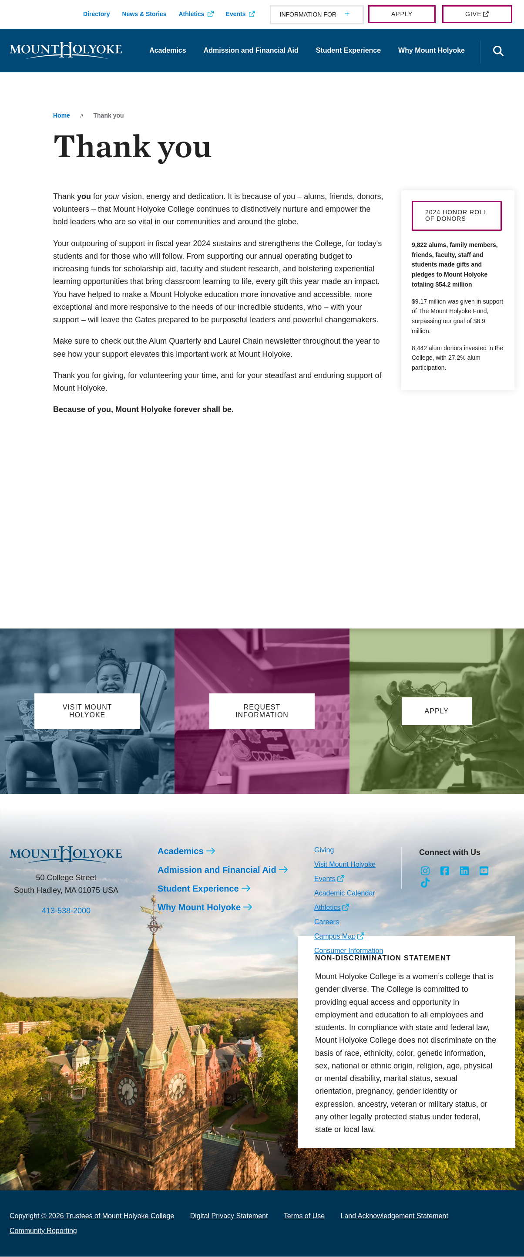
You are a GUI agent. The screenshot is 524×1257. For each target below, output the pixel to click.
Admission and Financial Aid (251, 50)
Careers (326, 922)
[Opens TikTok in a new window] (425, 884)
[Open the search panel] (498, 52)
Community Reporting (43, 1231)
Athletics (191, 13)
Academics (167, 50)
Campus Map (335, 936)
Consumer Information (348, 951)
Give (473, 13)
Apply (402, 13)
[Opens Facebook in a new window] (445, 872)
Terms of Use (304, 1216)
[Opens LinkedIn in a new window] (464, 872)
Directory (96, 13)
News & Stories (144, 13)
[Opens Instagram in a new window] (425, 872)
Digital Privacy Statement (229, 1216)
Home (61, 115)
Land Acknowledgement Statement (394, 1216)
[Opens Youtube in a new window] (483, 872)
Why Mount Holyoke (431, 50)
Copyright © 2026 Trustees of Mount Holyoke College (92, 1216)
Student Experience (348, 50)
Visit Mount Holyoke (345, 864)
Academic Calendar (344, 893)
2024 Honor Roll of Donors (456, 215)
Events (236, 13)
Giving (324, 850)
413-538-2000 (66, 911)
